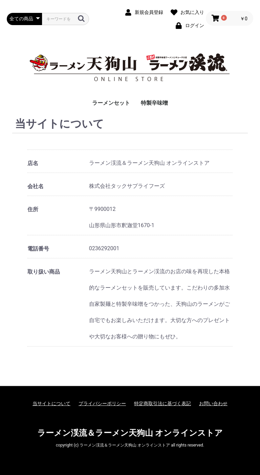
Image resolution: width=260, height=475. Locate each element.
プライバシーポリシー (102, 403)
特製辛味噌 (154, 103)
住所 (32, 209)
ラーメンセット (111, 103)
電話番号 (38, 248)
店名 (32, 163)
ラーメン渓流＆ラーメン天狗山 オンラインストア (130, 433)
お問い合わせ (213, 403)
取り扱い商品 (43, 272)
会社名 (35, 186)
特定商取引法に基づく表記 (162, 403)
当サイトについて (51, 403)
